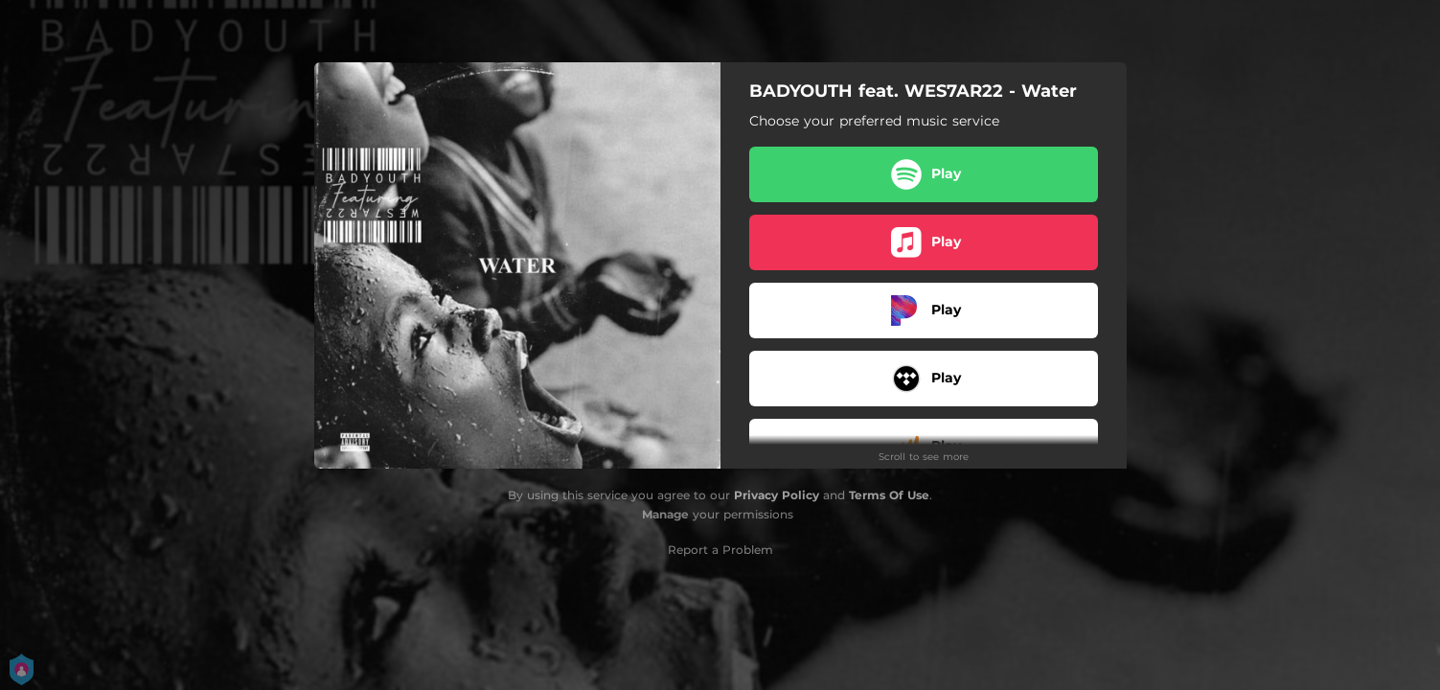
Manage (665, 514)
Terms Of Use (889, 495)
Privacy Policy (776, 495)
